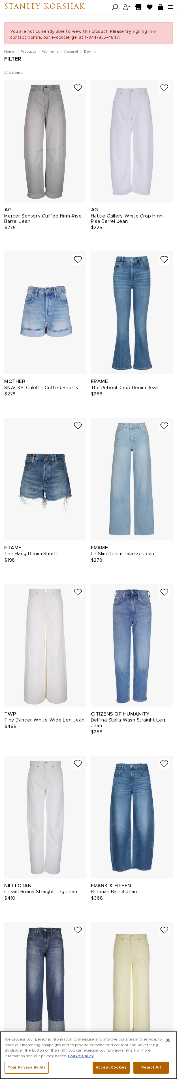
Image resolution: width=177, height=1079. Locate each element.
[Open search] (115, 7)
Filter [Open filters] (12, 59)
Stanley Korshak (44, 7)
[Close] (168, 1062)
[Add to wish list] (78, 88)
